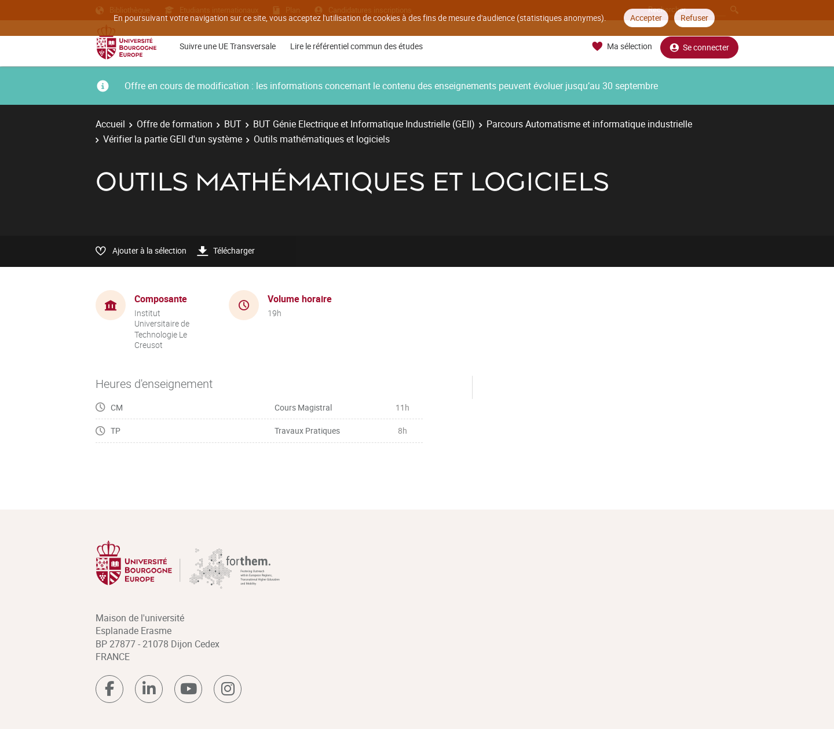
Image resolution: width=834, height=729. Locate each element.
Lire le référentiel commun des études (356, 46)
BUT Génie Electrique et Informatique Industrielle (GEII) (364, 124)
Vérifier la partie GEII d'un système (172, 139)
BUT (233, 124)
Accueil (110, 124)
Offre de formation (175, 124)
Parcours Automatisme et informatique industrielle (589, 124)
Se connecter (699, 46)
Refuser (694, 17)
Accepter (646, 17)
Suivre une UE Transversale (228, 46)
